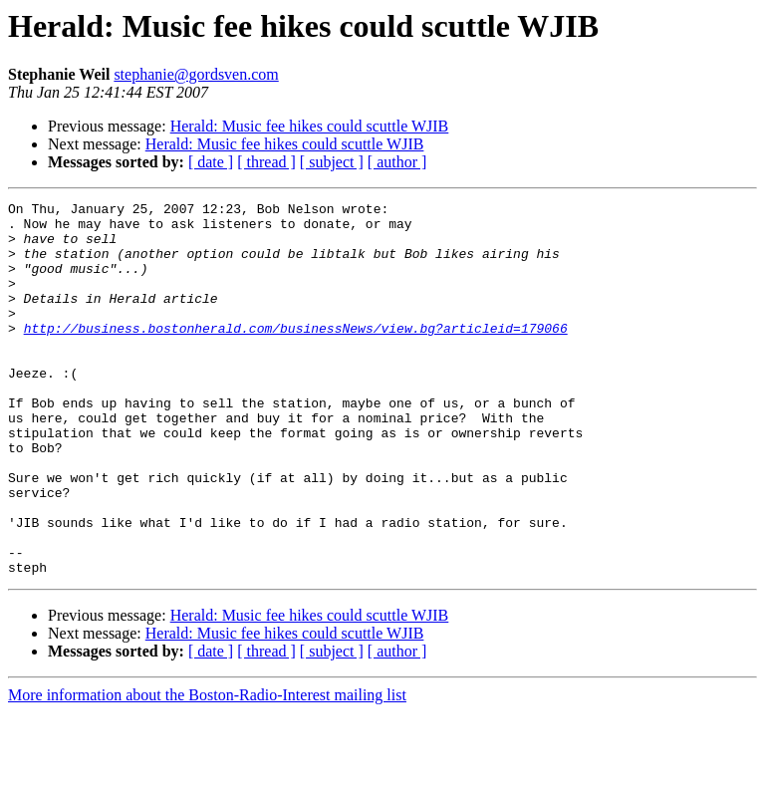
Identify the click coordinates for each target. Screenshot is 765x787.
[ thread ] (266, 161)
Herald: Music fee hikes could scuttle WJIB (309, 126)
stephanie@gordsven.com (196, 74)
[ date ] (210, 161)
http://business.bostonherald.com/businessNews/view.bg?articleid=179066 (296, 355)
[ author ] (397, 161)
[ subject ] (332, 161)
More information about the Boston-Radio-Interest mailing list (207, 769)
